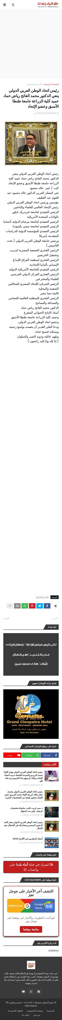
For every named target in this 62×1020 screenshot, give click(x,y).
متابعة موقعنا (31, 929)
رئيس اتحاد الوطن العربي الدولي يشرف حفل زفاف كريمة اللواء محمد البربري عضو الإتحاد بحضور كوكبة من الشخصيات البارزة (24, 794)
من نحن (36, 1015)
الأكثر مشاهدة (50, 764)
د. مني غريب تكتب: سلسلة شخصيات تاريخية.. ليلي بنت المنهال (26, 810)
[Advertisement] (31, 44)
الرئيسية (50, 1010)
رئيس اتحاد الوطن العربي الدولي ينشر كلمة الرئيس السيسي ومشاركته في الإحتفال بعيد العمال (23, 825)
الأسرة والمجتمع (34, 84)
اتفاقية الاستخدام (15, 1010)
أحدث (54, 618)
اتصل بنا (25, 1015)
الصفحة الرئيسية (51, 84)
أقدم (7, 618)
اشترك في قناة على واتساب (31, 867)
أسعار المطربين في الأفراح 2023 (28, 838)
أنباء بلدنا (28, 1002)
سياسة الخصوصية (35, 1010)
